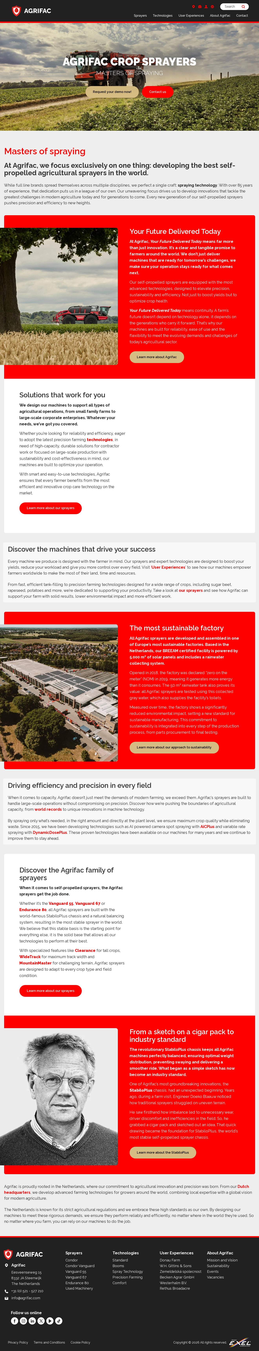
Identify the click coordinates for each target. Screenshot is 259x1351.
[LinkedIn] (32, 1321)
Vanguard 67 (87, 903)
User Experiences (191, 15)
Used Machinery (79, 1288)
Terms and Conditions (49, 1342)
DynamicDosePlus (50, 832)
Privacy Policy (18, 1342)
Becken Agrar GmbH (177, 1277)
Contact (242, 15)
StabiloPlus (141, 1090)
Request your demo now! (112, 92)
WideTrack (30, 956)
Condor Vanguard (80, 1266)
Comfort (119, 1283)
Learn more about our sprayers (50, 508)
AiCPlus (207, 826)
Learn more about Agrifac (157, 357)
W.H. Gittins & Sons (176, 1266)
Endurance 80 (32, 909)
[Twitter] (41, 1321)
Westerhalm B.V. (173, 1283)
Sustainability (218, 1266)
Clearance (85, 950)
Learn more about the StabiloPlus (163, 1152)
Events (213, 1271)
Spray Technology (128, 1271)
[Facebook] (14, 1321)
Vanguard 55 (61, 903)
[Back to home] (31, 11)
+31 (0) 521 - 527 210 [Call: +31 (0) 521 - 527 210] (27, 1291)
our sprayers (191, 590)
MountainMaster (35, 963)
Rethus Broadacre (175, 1288)
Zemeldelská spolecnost (180, 1271)
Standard (120, 1260)
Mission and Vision (222, 1260)
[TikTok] (58, 1321)
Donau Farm (170, 1260)
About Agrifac (220, 15)
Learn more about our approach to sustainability (174, 747)
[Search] (234, 6)
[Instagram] (23, 1321)
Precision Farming (128, 1277)
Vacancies (215, 1277)
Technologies (163, 15)
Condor (71, 1260)
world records (48, 809)
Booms (118, 1266)
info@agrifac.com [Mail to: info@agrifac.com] (25, 1298)
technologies (100, 439)
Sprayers (140, 15)
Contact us (157, 92)
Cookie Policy (80, 1342)
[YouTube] (50, 1321)
